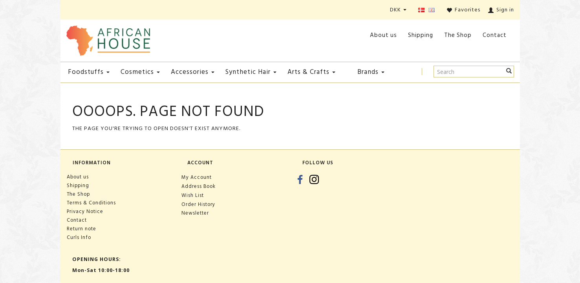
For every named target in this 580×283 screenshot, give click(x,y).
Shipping (420, 35)
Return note (81, 229)
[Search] (509, 71)
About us (383, 35)
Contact (495, 35)
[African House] (108, 39)
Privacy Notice (85, 211)
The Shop (458, 35)
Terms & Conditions (91, 203)
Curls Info (79, 237)
